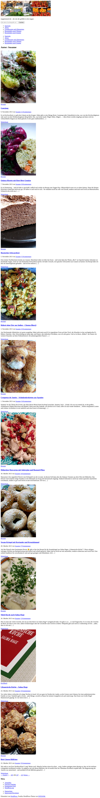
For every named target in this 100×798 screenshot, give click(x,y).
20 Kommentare (26, 329)
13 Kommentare (26, 618)
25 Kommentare (26, 691)
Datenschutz (8, 791)
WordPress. (14, 796)
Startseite (8, 26)
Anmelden (8, 782)
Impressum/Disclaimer (12, 793)
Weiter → (27, 775)
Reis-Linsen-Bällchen (9, 759)
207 (17, 775)
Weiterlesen (4, 122)
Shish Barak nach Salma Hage (12, 615)
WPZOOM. (42, 796)
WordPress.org (9, 788)
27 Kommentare (26, 546)
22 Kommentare (26, 112)
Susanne (18, 112)
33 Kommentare (26, 256)
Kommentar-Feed (10, 786)
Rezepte (3, 104)
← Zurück (4, 775)
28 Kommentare (26, 184)
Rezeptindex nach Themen (13, 31)
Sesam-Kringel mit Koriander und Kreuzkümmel (20, 542)
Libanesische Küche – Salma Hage (14, 687)
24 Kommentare (26, 473)
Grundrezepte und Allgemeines (14, 29)
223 (22, 775)
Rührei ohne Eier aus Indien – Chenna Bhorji (18, 325)
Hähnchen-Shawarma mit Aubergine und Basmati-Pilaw (23, 470)
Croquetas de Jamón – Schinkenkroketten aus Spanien (22, 398)
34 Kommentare (26, 401)
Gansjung (4, 108)
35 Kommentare (26, 763)
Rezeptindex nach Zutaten (13, 33)
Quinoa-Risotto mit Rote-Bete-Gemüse (16, 180)
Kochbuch (4, 683)
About (7, 27)
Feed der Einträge (10, 784)
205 (12, 775)
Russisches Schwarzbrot (10, 253)
